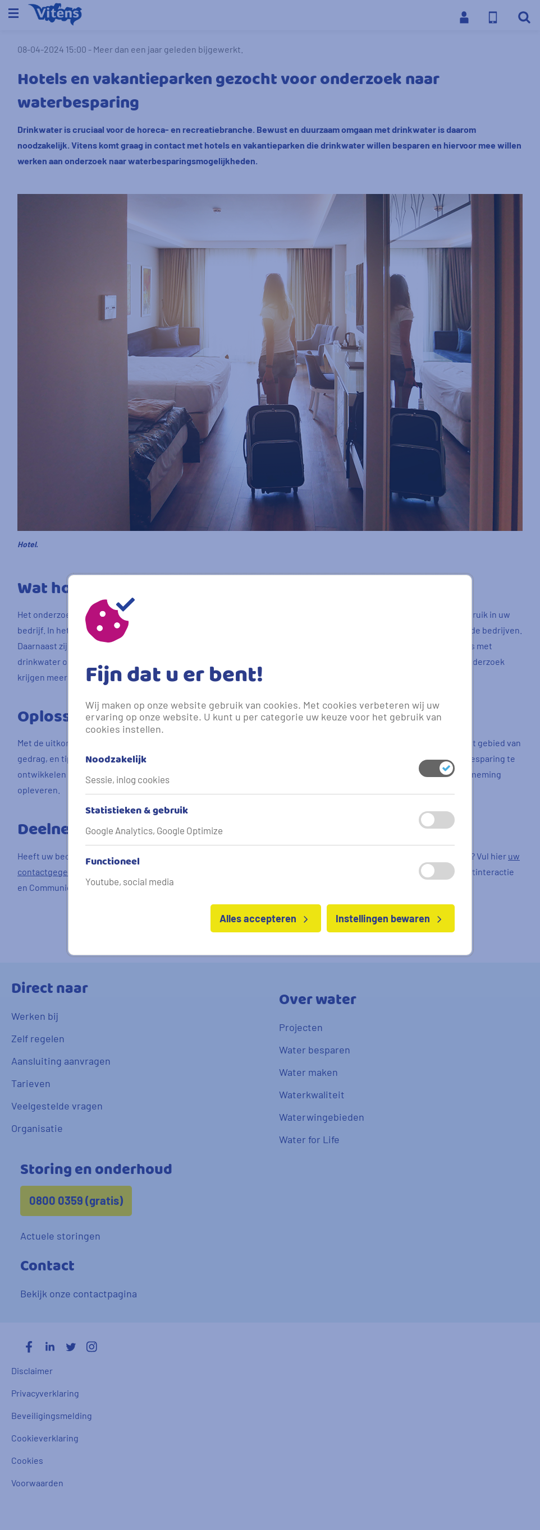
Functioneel (112, 862)
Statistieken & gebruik (136, 811)
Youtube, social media (129, 881)
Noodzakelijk (116, 760)
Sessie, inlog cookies (127, 779)
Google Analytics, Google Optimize (154, 830)
